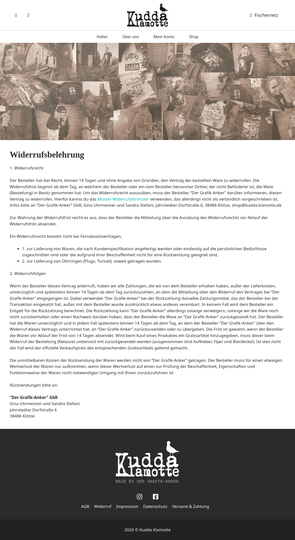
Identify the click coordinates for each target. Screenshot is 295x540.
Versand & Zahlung (190, 506)
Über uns (130, 36)
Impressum (127, 506)
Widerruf (102, 506)
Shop (193, 36)
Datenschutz (155, 506)
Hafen (102, 36)
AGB (85, 506)
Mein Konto (164, 36)
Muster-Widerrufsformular (123, 199)
